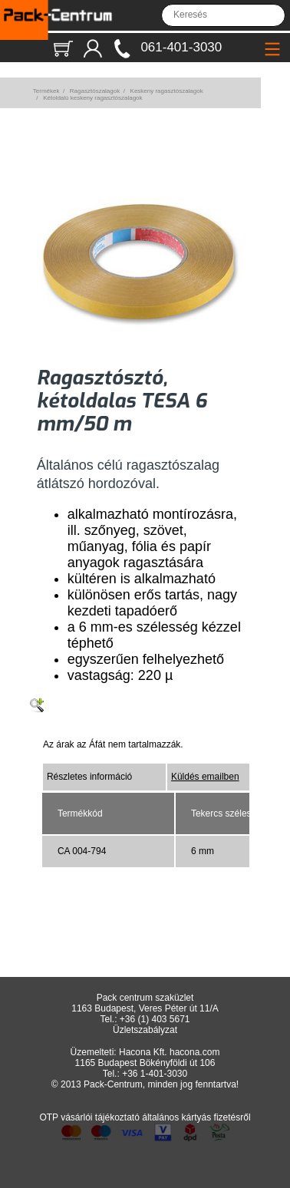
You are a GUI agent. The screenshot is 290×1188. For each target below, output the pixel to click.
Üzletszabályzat (145, 1030)
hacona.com (194, 1052)
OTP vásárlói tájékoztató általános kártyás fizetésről (144, 1117)
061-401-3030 (181, 47)
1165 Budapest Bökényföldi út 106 (145, 1063)
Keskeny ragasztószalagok (166, 90)
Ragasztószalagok (95, 90)
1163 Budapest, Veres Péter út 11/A (144, 1008)
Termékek (46, 90)
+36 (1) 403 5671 (155, 1019)
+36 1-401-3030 (154, 1073)
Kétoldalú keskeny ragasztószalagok (92, 97)
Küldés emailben (205, 776)
